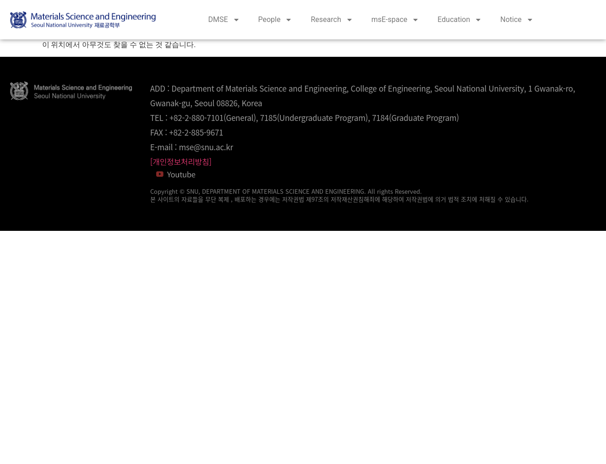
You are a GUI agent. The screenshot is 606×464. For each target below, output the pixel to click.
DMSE (224, 19)
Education (459, 19)
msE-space (395, 19)
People (275, 19)
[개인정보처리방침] (181, 161)
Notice (517, 19)
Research (332, 19)
